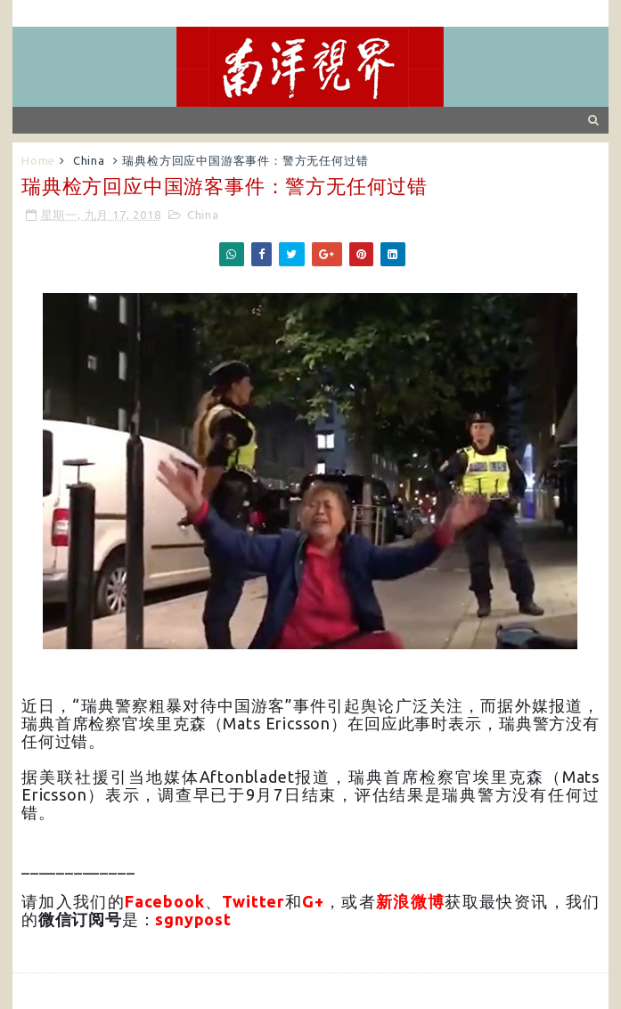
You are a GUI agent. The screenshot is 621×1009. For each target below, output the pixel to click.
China (89, 160)
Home (38, 160)
